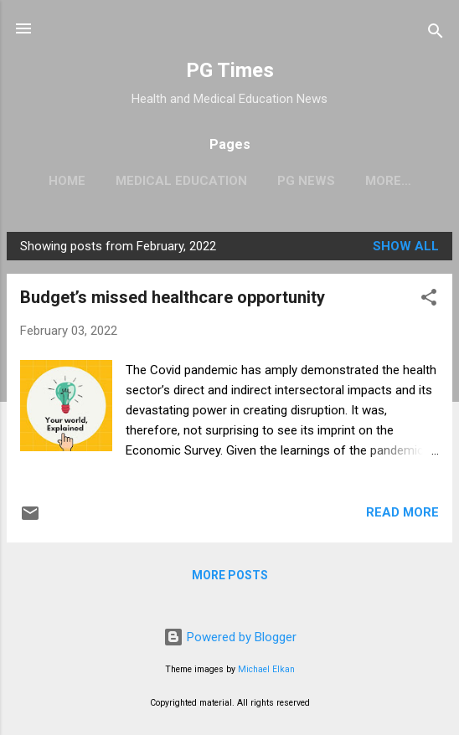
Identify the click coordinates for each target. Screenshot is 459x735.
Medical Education (181, 180)
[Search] (435, 33)
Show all (406, 246)
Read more (402, 512)
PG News (306, 180)
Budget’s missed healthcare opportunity (172, 297)
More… (388, 180)
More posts (230, 575)
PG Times (230, 70)
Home (67, 180)
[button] (429, 300)
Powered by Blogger (230, 637)
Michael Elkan (266, 669)
